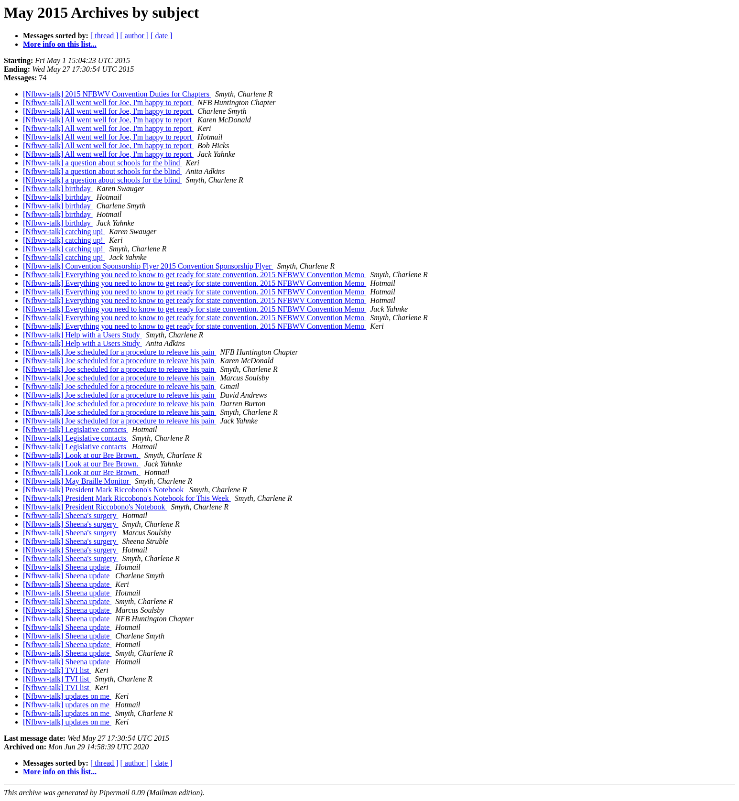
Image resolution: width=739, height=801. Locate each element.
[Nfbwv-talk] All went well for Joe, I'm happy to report (108, 102)
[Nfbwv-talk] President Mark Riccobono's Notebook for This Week (127, 498)
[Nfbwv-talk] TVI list (57, 670)
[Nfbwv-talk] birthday (58, 188)
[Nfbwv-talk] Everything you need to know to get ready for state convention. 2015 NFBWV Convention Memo (194, 275)
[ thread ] (104, 36)
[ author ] (134, 36)
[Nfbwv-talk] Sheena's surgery (70, 515)
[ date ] (161, 36)
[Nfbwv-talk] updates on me (67, 696)
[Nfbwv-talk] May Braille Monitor (77, 481)
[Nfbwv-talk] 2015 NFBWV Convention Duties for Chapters (117, 94)
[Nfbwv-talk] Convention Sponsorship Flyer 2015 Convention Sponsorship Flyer (148, 266)
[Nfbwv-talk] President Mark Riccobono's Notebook (104, 490)
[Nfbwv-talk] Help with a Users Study (82, 335)
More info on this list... (60, 44)
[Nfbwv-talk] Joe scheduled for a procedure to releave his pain (119, 352)
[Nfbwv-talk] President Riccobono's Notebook (95, 507)
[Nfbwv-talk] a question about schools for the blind (102, 163)
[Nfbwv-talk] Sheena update (67, 567)
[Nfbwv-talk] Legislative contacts (75, 429)
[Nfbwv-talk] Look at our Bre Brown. (82, 455)
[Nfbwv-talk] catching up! (64, 231)
